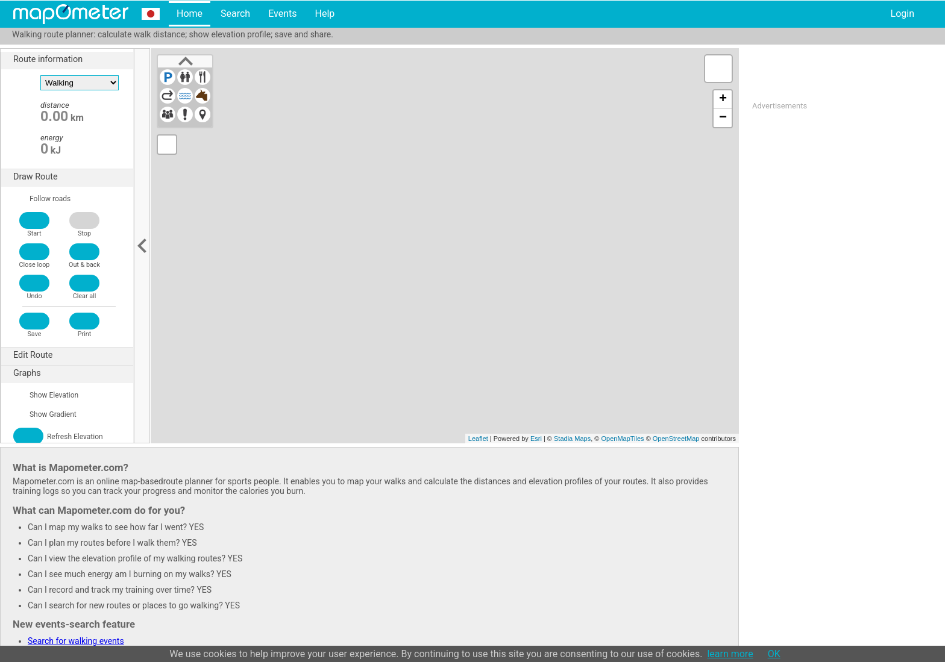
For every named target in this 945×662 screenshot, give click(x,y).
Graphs (73, 373)
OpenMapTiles (622, 438)
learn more (730, 654)
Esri (536, 438)
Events (282, 13)
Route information (73, 59)
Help (324, 13)
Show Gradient (45, 414)
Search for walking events (76, 641)
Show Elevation (45, 395)
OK (774, 654)
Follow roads (42, 199)
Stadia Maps (572, 438)
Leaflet (478, 438)
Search (235, 13)
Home (189, 13)
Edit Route (73, 355)
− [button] (723, 118)
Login (902, 13)
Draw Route (73, 177)
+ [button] (723, 99)
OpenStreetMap (676, 438)
